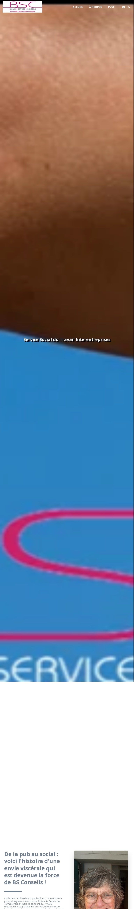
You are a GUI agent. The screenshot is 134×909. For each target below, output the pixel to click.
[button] (123, 7)
